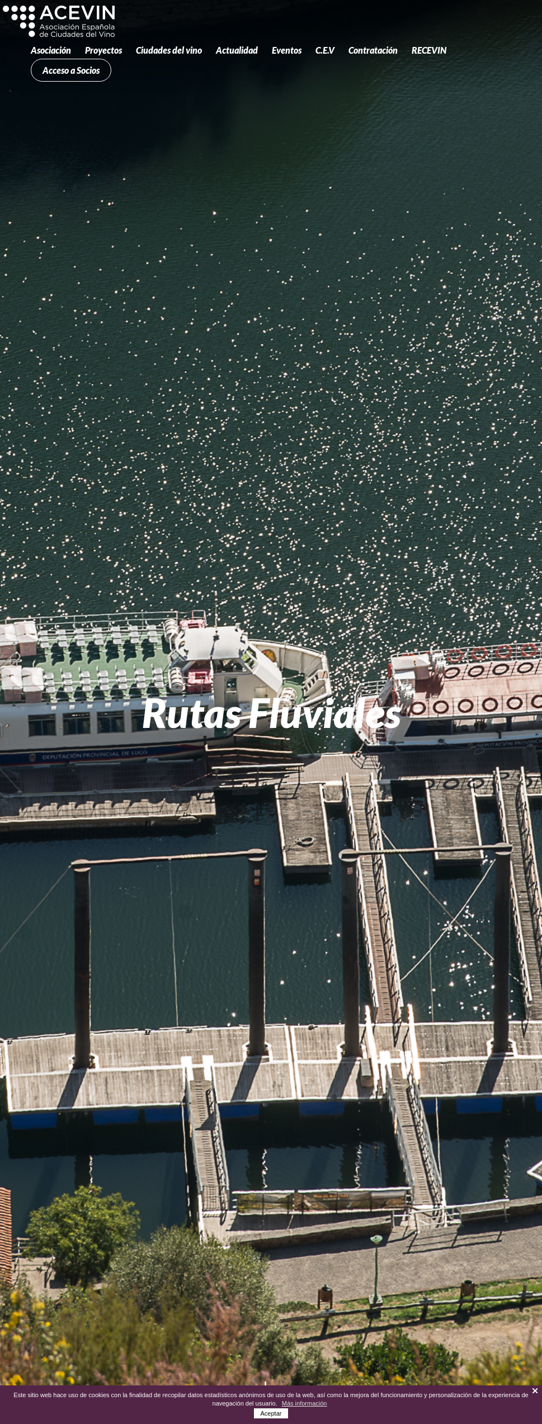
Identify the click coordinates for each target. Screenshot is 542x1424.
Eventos (286, 50)
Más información (304, 1403)
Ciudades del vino (169, 50)
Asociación (51, 50)
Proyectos (103, 50)
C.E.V (324, 50)
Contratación (373, 50)
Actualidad (237, 50)
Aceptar (271, 1413)
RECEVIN (429, 50)
